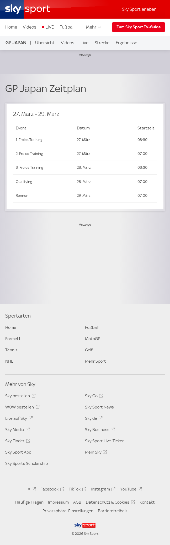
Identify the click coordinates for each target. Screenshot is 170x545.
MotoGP (92, 338)
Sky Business (99, 430)
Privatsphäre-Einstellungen (67, 510)
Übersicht (45, 42)
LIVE (49, 27)
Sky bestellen (19, 396)
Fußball (67, 27)
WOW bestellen (21, 408)
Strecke (102, 42)
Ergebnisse (126, 42)
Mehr (94, 27)
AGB (77, 502)
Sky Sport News (99, 407)
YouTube (130, 490)
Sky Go (93, 396)
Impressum (58, 502)
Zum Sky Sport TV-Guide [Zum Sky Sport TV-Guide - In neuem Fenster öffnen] (138, 27)
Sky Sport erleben (139, 9)
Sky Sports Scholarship (26, 463)
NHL (9, 361)
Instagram (102, 490)
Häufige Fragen (29, 502)
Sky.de (93, 419)
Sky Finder (16, 441)
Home (11, 27)
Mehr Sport (95, 361)
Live (84, 42)
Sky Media (16, 430)
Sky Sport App (18, 452)
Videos (29, 27)
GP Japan (16, 42)
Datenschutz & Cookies (109, 503)
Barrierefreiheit (113, 510)
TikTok (76, 490)
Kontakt (147, 502)
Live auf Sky (18, 419)
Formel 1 (12, 338)
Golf (89, 349)
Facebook (51, 490)
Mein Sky (95, 453)
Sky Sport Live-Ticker (104, 440)
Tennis (11, 349)
